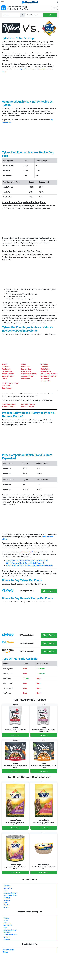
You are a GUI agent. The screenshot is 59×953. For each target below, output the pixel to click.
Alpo (5, 891)
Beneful (6, 905)
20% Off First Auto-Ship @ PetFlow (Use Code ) (27, 561)
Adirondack (8, 888)
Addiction (7, 886)
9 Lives (6, 918)
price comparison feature (28, 552)
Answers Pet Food (10, 895)
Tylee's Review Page (27, 69)
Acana (6, 920)
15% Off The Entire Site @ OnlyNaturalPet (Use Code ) (29, 565)
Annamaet (7, 932)
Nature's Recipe (8, 950)
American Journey (10, 893)
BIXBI (6, 902)
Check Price (15, 735)
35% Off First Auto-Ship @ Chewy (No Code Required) (25, 563)
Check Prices (49, 591)
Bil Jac (6, 907)
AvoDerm (7, 900)
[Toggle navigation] (2, 2)
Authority (7, 898)
